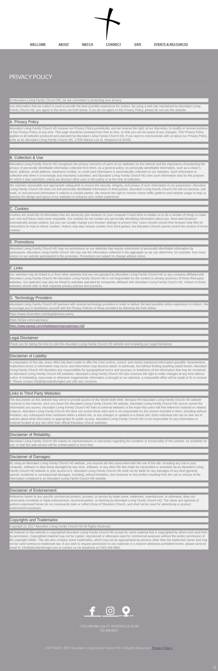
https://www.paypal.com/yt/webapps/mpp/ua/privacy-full (47, 326)
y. (162, 648)
